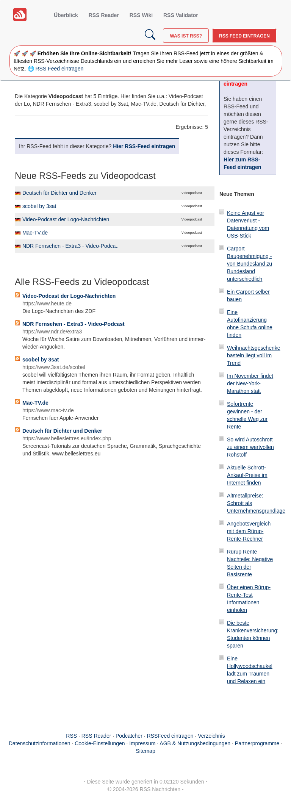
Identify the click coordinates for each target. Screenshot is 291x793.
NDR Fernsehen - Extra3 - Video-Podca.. (70, 246)
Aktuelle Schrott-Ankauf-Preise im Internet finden (247, 475)
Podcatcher (129, 736)
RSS (71, 736)
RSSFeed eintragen (170, 736)
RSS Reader (104, 15)
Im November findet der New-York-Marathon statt (250, 383)
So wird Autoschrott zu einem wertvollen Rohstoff (250, 447)
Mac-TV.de (35, 233)
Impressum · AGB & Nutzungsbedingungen (179, 743)
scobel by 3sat (39, 206)
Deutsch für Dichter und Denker (59, 193)
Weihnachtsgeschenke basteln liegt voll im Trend (253, 355)
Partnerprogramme (257, 743)
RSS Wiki (141, 15)
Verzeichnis (211, 736)
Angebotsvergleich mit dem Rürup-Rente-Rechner (249, 531)
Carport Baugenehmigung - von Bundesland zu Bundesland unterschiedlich (249, 264)
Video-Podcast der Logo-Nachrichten (65, 219)
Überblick (66, 15)
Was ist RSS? (186, 36)
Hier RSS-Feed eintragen (144, 146)
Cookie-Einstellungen (100, 743)
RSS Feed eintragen (244, 36)
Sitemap (145, 751)
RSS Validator (180, 15)
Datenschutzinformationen (39, 743)
